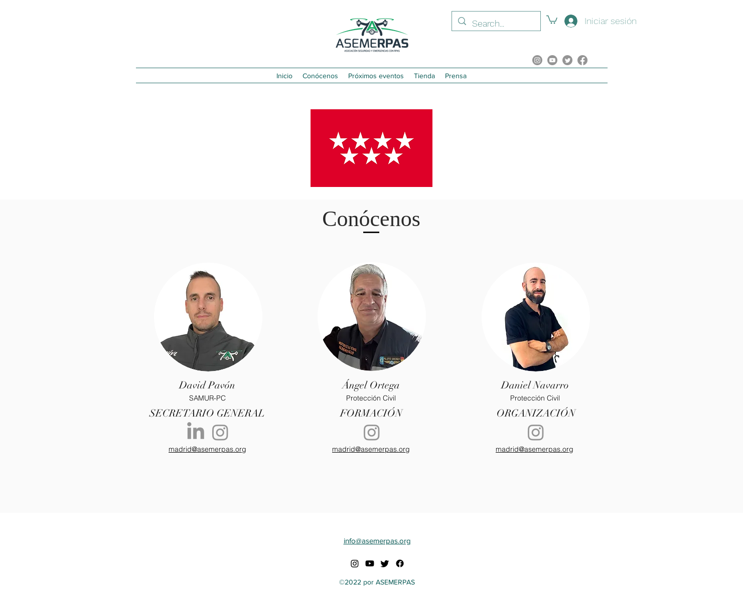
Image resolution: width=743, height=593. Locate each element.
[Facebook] (582, 60)
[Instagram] (220, 432)
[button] (551, 19)
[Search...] (495, 24)
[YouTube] (552, 60)
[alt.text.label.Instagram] (537, 60)
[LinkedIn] (195, 432)
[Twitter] (567, 60)
